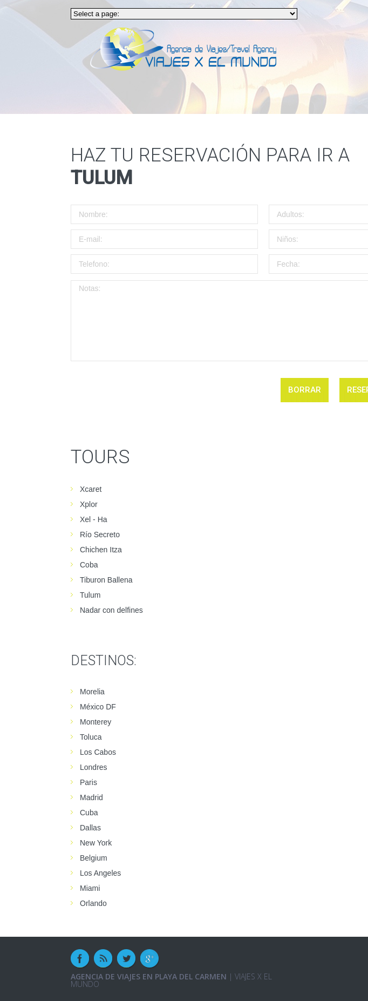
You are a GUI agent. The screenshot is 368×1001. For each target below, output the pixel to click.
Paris (88, 782)
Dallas (90, 827)
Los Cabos (98, 752)
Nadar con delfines (111, 610)
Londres (93, 767)
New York (96, 842)
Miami (90, 888)
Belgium (93, 858)
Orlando (93, 903)
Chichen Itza (101, 549)
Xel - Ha (93, 519)
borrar (304, 390)
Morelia (92, 691)
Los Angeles (100, 873)
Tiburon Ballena (106, 580)
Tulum (90, 595)
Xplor (89, 504)
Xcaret (90, 489)
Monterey (95, 722)
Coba (89, 564)
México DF (98, 706)
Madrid (91, 797)
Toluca (90, 737)
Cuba (89, 812)
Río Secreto (100, 534)
